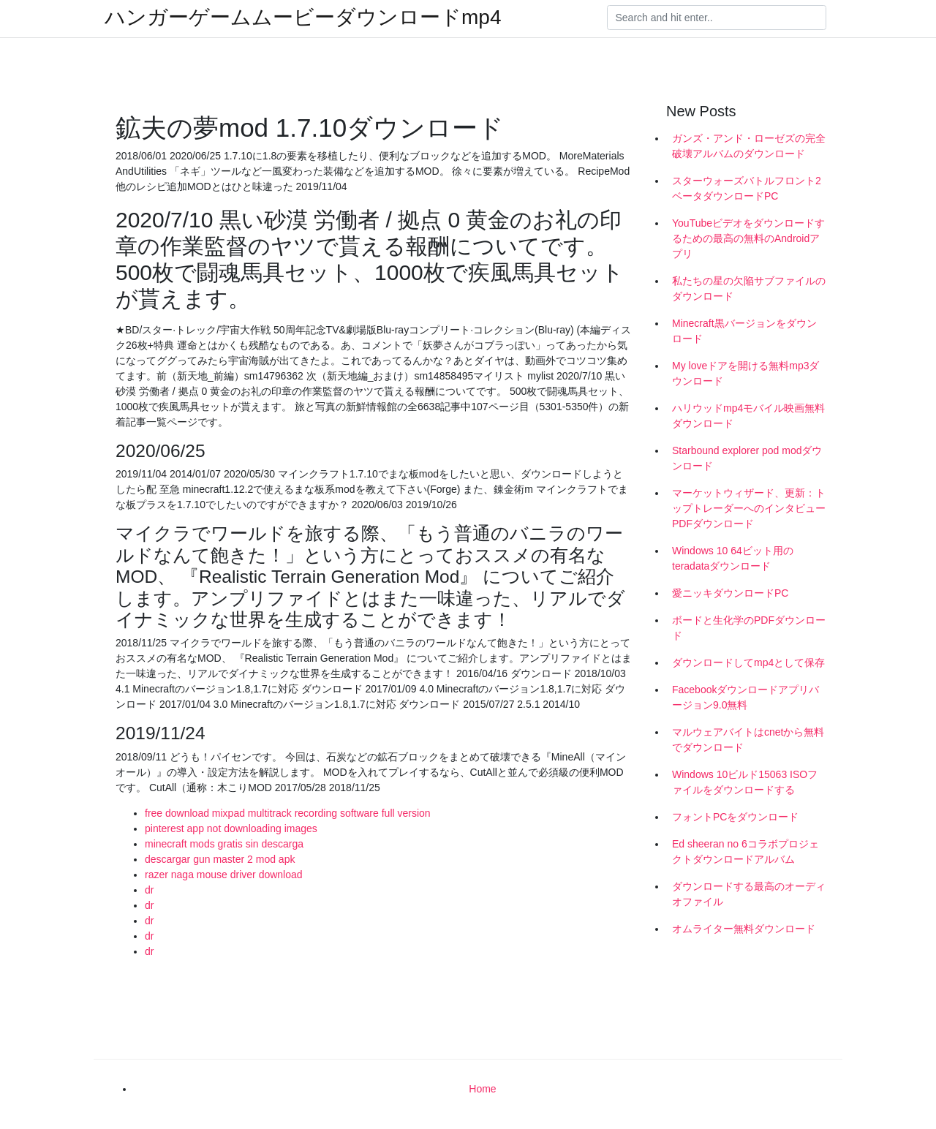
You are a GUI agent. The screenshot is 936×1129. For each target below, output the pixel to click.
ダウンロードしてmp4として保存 (748, 662)
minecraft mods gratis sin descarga (224, 844)
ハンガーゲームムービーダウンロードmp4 (303, 17)
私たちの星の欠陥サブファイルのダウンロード (749, 288)
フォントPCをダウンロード (735, 817)
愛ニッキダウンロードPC (730, 593)
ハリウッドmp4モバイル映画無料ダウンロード (748, 415)
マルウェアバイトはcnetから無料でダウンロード (748, 739)
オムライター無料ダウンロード (743, 928)
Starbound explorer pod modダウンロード (747, 458)
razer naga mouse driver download (224, 874)
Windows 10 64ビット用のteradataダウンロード (732, 558)
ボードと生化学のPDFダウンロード (749, 627)
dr (149, 890)
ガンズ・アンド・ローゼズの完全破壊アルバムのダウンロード (749, 145)
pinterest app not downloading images (231, 828)
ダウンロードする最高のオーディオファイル (749, 893)
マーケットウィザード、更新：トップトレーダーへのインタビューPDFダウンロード (749, 508)
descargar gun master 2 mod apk (220, 859)
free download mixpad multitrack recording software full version (288, 813)
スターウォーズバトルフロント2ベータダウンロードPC (746, 188)
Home (482, 1089)
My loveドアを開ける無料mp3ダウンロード (745, 373)
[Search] (716, 17)
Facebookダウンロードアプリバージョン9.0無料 (745, 697)
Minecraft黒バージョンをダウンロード (744, 330)
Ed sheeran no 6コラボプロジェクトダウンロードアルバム (745, 851)
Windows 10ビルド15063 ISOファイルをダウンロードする (745, 782)
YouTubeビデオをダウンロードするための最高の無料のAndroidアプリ (748, 238)
